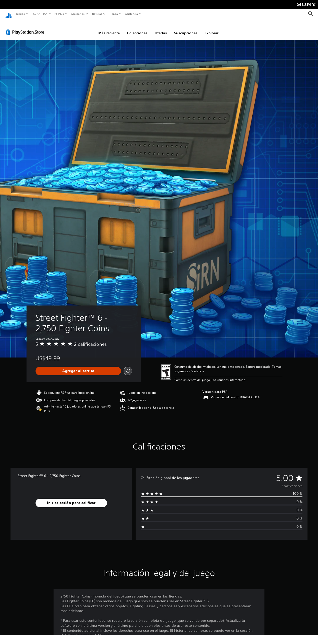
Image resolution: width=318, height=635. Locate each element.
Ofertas (161, 28)
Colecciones (137, 28)
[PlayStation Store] (26, 27)
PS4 (45, 14)
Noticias (97, 14)
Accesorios (78, 14)
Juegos (20, 14)
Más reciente (109, 28)
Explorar (211, 28)
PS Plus (59, 14)
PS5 (34, 14)
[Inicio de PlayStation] (9, 14)
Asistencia (131, 14)
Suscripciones (185, 28)
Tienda (113, 14)
